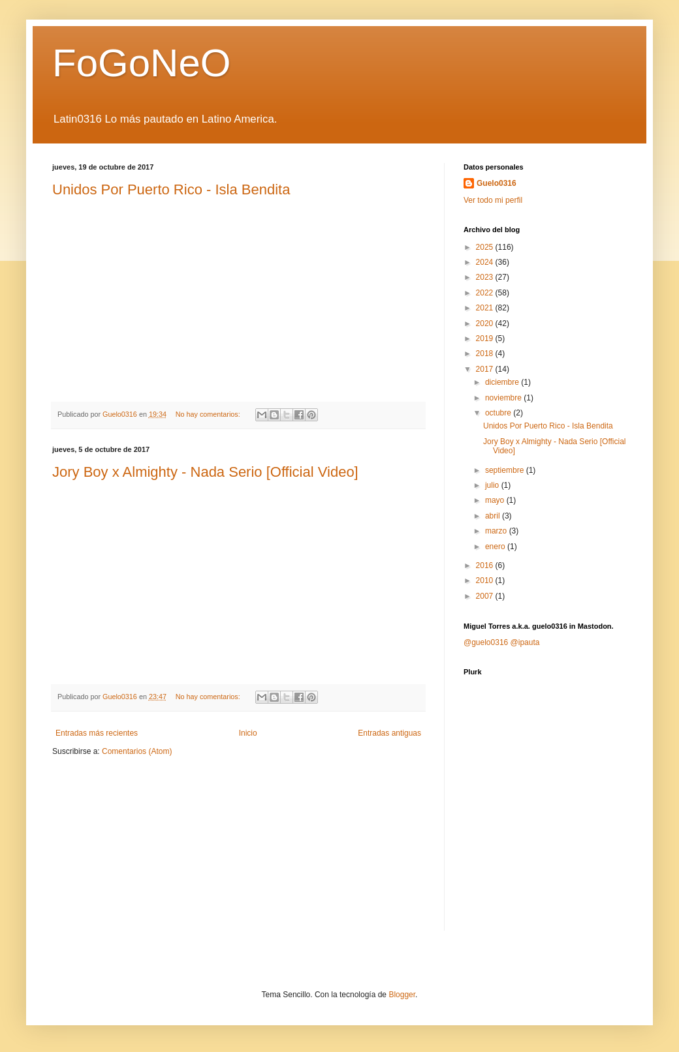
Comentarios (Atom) (137, 751)
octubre (499, 412)
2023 (486, 277)
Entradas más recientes (96, 733)
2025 (486, 247)
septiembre (505, 470)
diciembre (503, 382)
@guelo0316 (486, 642)
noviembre (504, 397)
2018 (486, 353)
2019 (486, 338)
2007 (486, 596)
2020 (486, 323)
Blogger (401, 994)
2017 (486, 369)
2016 (486, 565)
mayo (496, 500)
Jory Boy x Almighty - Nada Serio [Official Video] (205, 472)
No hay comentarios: (209, 414)
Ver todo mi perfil (493, 200)
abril (493, 515)
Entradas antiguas (389, 733)
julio (493, 485)
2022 (486, 292)
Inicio (248, 733)
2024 (486, 262)
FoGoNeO (141, 63)
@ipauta (525, 642)
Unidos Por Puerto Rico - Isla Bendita (171, 189)
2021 (486, 307)
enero (496, 546)
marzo (497, 530)
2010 (486, 580)
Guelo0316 (496, 183)
